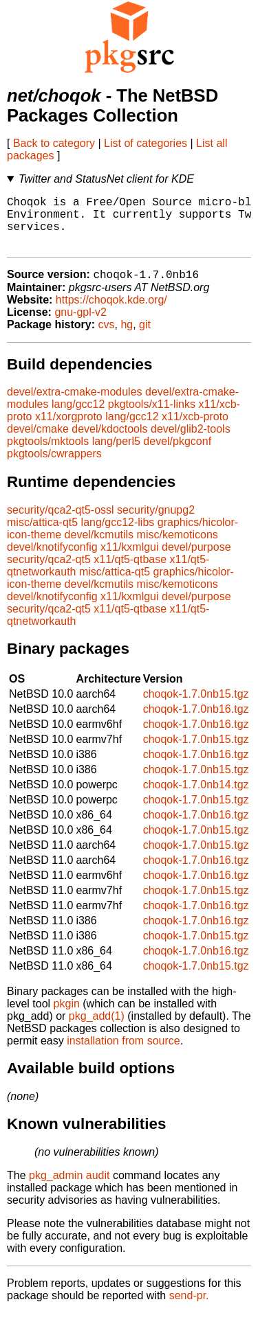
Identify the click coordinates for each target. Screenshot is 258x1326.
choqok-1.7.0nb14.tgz (196, 797)
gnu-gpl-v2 (80, 325)
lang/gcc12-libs (118, 535)
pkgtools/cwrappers (54, 466)
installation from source (123, 1054)
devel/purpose (196, 560)
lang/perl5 (116, 454)
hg (126, 337)
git (145, 337)
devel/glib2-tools (190, 442)
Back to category (54, 143)
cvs (106, 337)
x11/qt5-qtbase (130, 572)
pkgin (67, 1016)
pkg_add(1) (97, 1029)
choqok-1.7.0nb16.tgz (196, 722)
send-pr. (189, 1308)
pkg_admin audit (69, 1188)
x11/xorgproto (69, 429)
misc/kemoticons (177, 547)
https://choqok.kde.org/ (111, 313)
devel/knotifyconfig (52, 560)
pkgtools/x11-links (151, 417)
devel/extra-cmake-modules (74, 405)
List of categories (145, 143)
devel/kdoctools (109, 442)
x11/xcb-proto (195, 429)
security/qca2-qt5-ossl (60, 523)
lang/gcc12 (78, 417)
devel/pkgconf (177, 454)
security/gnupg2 (156, 523)
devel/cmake (38, 442)
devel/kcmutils (99, 547)
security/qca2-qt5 (49, 572)
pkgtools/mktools (48, 454)
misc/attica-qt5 (42, 535)
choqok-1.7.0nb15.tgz (196, 707)
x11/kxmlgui (129, 560)
